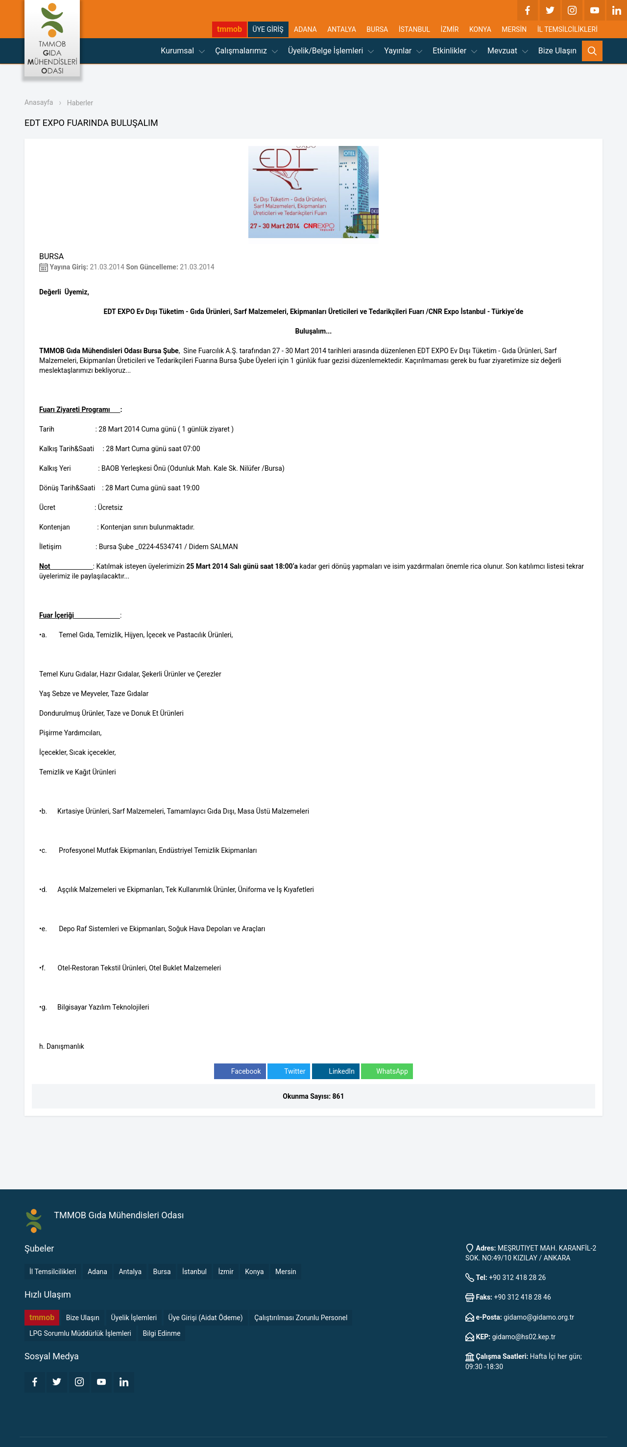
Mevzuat (507, 50)
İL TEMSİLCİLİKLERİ (567, 29)
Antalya (130, 1272)
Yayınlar (403, 50)
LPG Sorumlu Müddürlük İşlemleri (80, 1333)
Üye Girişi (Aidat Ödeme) (206, 1318)
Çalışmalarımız (246, 50)
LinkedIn (336, 1071)
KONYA (480, 29)
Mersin (285, 1272)
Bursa (162, 1272)
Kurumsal (183, 50)
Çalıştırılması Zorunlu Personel (300, 1318)
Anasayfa (38, 102)
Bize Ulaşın (557, 50)
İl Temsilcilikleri (52, 1272)
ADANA (305, 29)
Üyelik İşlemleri (134, 1318)
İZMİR (450, 29)
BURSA (377, 29)
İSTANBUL (414, 29)
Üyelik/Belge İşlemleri (331, 50)
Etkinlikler (455, 50)
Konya (254, 1272)
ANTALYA (341, 29)
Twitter (288, 1071)
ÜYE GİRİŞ (268, 29)
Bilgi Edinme (162, 1333)
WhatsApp (387, 1071)
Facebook (240, 1071)
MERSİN (514, 29)
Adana (97, 1272)
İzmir (225, 1272)
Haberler (80, 103)
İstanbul (194, 1272)
